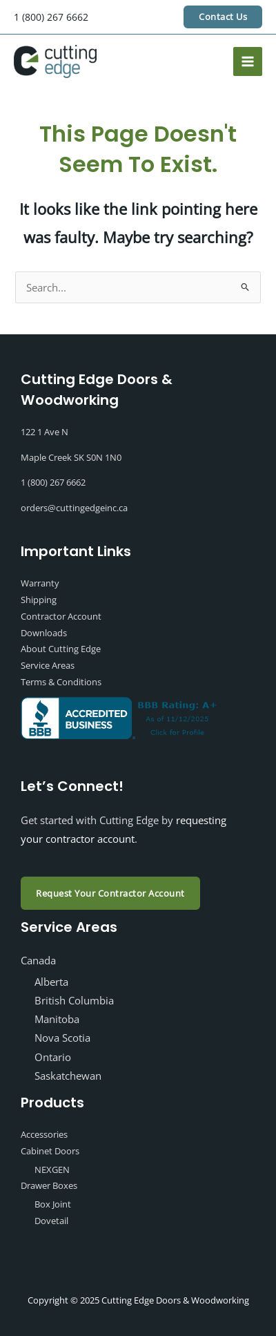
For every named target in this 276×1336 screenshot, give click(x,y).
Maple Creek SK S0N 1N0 (71, 457)
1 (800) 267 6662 (51, 16)
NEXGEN (52, 1169)
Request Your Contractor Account (110, 893)
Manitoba (56, 1019)
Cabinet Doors (50, 1151)
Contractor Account (61, 616)
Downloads (44, 633)
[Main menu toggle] (247, 61)
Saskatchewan (67, 1075)
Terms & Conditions (61, 682)
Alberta (51, 982)
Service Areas (48, 665)
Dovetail (51, 1220)
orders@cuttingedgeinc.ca (74, 508)
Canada (38, 960)
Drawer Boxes (49, 1185)
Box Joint (52, 1204)
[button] (223, 17)
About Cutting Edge (61, 648)
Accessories (44, 1134)
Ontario (52, 1057)
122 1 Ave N (44, 432)
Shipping (39, 599)
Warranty (40, 583)
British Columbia (74, 1000)
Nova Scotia (62, 1037)
